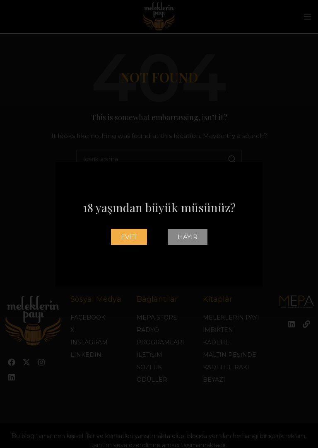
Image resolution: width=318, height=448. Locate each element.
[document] (159, 224)
